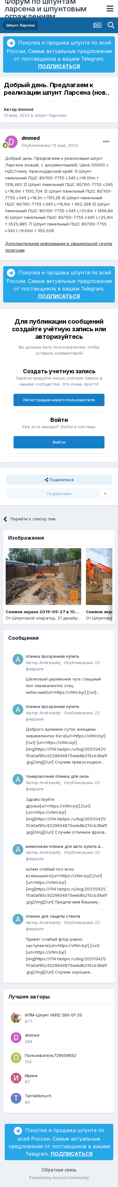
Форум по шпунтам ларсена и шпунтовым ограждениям (46, 8)
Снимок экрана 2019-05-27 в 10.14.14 (46, 611)
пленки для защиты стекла (53, 916)
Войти (59, 442)
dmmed (25, 109)
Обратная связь (59, 1169)
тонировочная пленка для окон (57, 776)
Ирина (31, 1075)
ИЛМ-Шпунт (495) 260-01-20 (53, 1014)
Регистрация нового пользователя (59, 399)
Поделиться (59, 479)
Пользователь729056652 (50, 1055)
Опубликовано (49, 145)
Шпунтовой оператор (33, 617)
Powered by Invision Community (59, 1177)
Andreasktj (49, 662)
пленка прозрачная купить (52, 656)
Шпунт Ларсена (50, 115)
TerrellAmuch (38, 1095)
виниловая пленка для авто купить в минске (63, 847)
